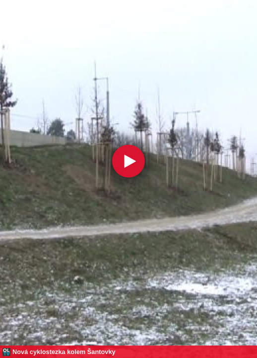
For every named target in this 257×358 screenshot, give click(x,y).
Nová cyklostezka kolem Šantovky (64, 352)
